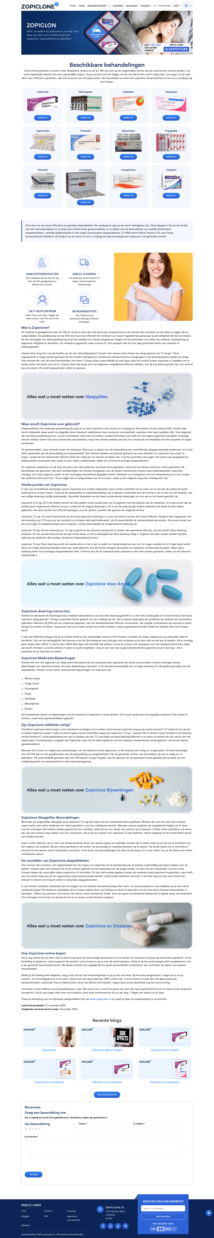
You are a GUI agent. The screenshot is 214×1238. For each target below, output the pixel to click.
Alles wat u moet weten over (67, 396)
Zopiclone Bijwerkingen (109, 790)
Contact (145, 5)
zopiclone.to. (49, 1234)
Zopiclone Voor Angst (107, 584)
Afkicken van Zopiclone (107, 1082)
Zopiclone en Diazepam (109, 926)
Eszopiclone (128, 169)
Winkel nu (43, 118)
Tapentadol (42, 130)
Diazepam (171, 91)
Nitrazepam (86, 91)
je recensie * (32, 1136)
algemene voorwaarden (73, 1218)
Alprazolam (128, 130)
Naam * (83, 1123)
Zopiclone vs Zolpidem (49, 1082)
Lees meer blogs (107, 1094)
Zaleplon (171, 169)
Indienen (33, 1174)
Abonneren (163, 1216)
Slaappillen (96, 396)
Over (82, 5)
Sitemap (25, 1225)
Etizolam (43, 169)
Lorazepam (85, 169)
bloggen (131, 5)
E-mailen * (139, 1123)
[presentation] (45, 1163)
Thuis (72, 5)
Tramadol (85, 130)
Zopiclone (43, 91)
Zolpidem (128, 91)
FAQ (46, 1216)
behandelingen (97, 5)
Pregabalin (171, 130)
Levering (118, 5)
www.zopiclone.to (100, 999)
